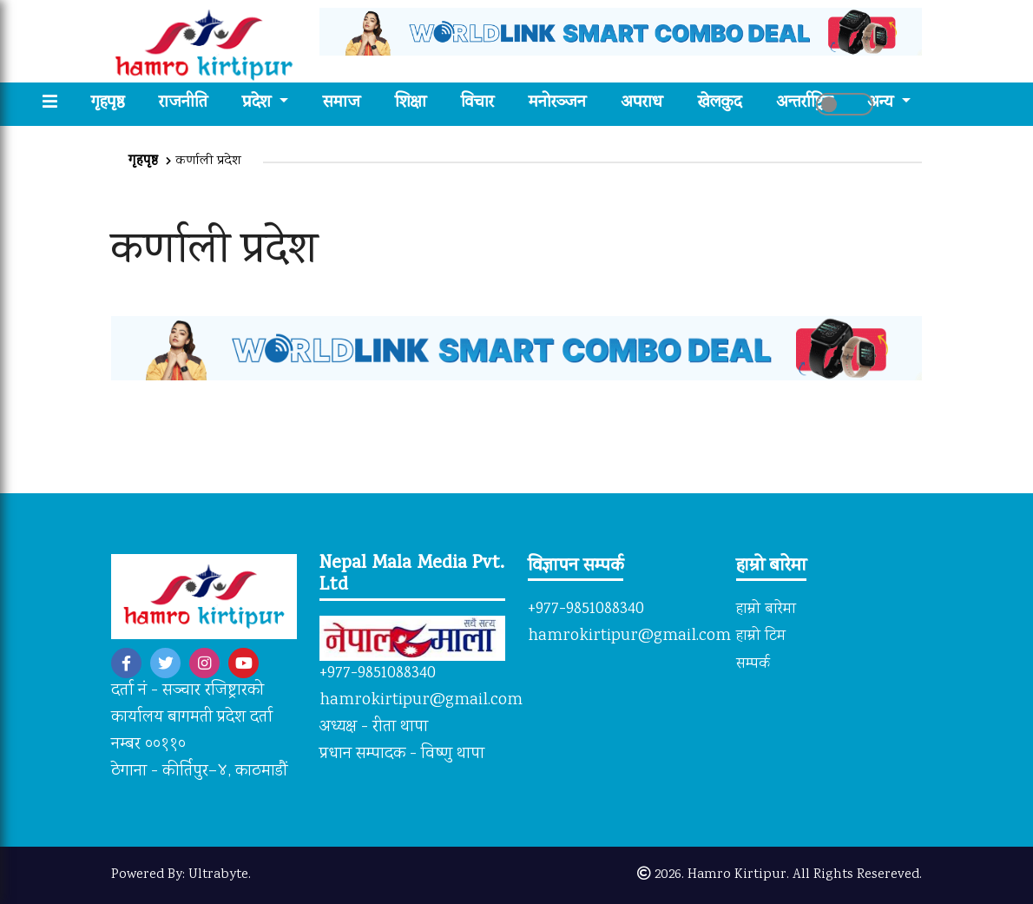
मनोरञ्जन (557, 103)
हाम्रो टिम (761, 636)
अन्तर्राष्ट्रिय (804, 103)
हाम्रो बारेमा (766, 609)
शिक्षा (410, 103)
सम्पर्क (753, 664)
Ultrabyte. (219, 875)
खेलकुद (719, 103)
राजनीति (183, 103)
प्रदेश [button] (258, 103)
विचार (477, 103)
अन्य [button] (882, 103)
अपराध (642, 103)
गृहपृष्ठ (116, 103)
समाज (341, 103)
